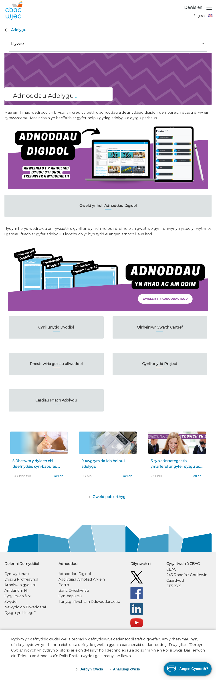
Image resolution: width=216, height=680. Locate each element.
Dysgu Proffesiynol (21, 579)
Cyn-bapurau (70, 596)
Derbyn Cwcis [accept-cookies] (91, 669)
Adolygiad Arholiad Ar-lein (82, 579)
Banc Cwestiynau (74, 590)
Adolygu (18, 30)
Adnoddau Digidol (75, 574)
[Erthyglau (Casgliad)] (108, 497)
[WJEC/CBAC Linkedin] (136, 609)
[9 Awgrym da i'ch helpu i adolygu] (108, 457)
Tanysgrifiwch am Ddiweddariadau (89, 601)
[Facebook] (136, 593)
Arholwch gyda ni (20, 585)
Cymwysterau (16, 574)
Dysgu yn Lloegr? (20, 613)
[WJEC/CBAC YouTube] (136, 622)
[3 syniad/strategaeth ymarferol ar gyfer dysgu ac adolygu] (177, 457)
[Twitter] (136, 577)
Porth (64, 585)
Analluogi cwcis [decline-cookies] (126, 669)
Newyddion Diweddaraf (25, 607)
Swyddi (10, 601)
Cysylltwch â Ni (17, 596)
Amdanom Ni (16, 590)
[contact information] (189, 575)
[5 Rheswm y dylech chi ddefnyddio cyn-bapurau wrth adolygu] (39, 457)
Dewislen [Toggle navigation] (198, 7)
